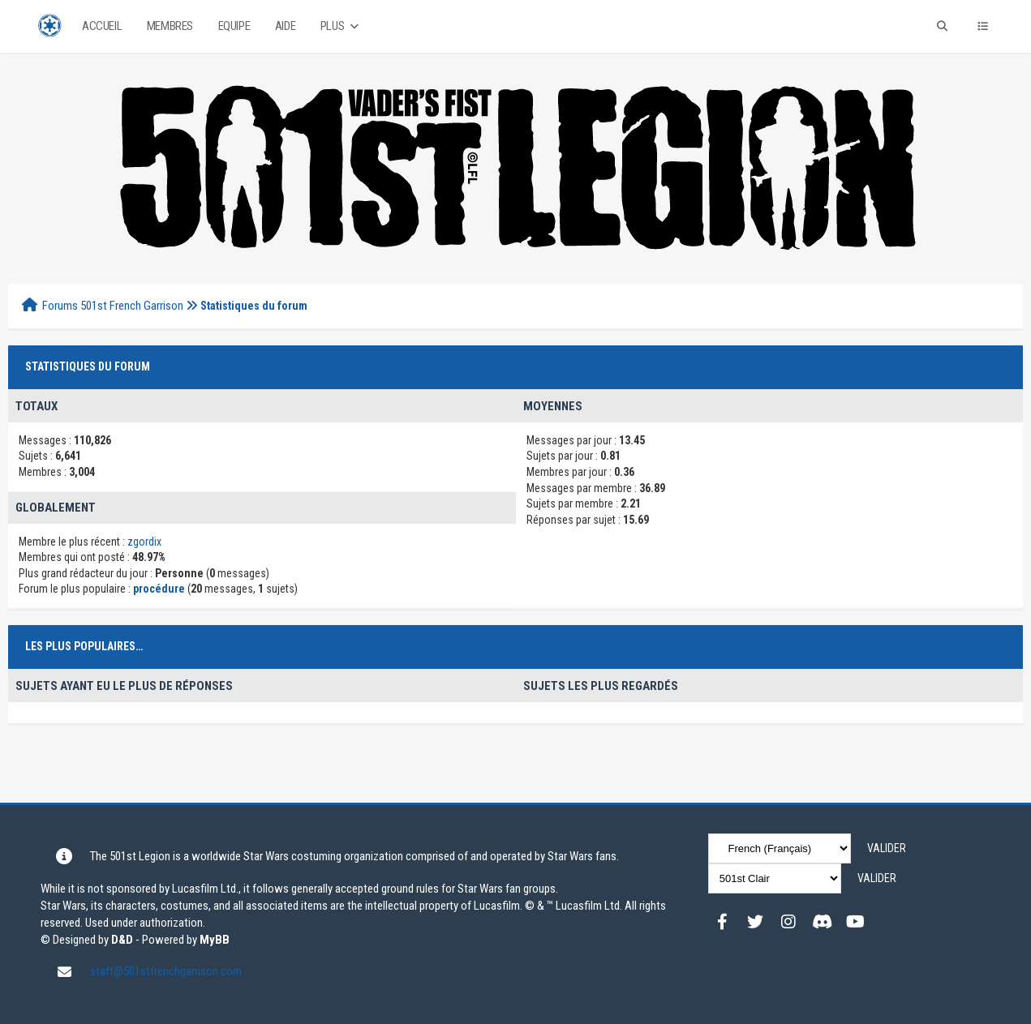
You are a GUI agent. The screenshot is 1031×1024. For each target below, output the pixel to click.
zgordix (144, 541)
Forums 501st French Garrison (112, 305)
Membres (170, 26)
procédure (160, 588)
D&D (122, 939)
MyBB (215, 939)
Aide (285, 26)
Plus (341, 26)
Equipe (234, 26)
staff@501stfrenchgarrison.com (166, 971)
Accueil (102, 26)
